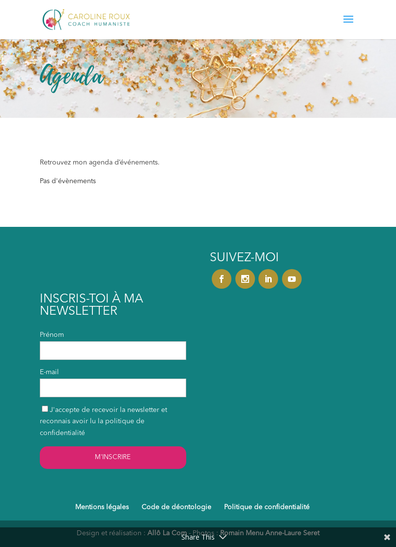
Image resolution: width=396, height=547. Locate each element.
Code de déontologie (176, 507)
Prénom (52, 334)
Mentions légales (102, 507)
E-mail (49, 372)
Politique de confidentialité (267, 507)
